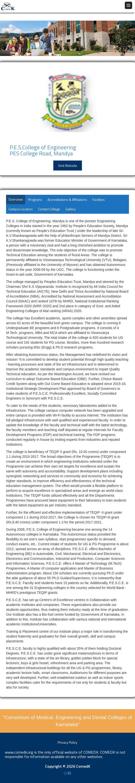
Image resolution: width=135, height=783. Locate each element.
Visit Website (67, 165)
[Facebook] (69, 773)
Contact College (49, 209)
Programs (35, 199)
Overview (15, 199)
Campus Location (20, 209)
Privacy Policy (67, 742)
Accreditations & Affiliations (67, 199)
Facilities (98, 199)
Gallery (70, 209)
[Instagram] (66, 773)
